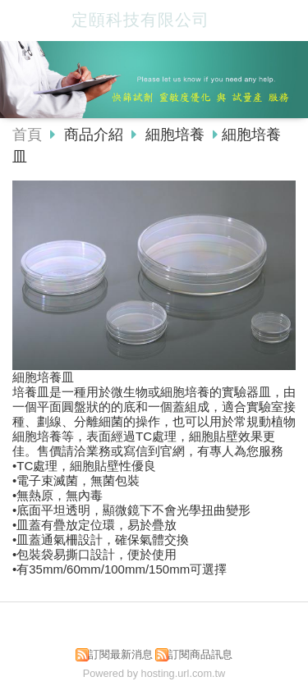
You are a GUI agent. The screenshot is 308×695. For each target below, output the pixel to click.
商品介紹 (95, 134)
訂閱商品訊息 (200, 654)
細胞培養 (175, 134)
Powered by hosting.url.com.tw (154, 673)
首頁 (27, 134)
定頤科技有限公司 (140, 20)
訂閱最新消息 (121, 654)
